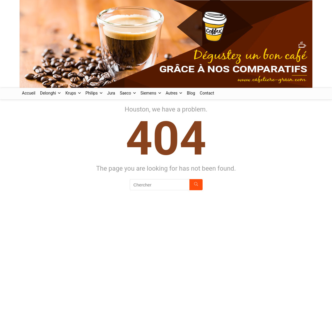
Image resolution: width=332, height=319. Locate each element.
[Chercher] (196, 184)
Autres (172, 93)
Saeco (125, 93)
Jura (111, 93)
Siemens (148, 93)
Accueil (28, 93)
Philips (91, 93)
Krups (70, 93)
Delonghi (48, 93)
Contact (207, 93)
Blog (191, 93)
